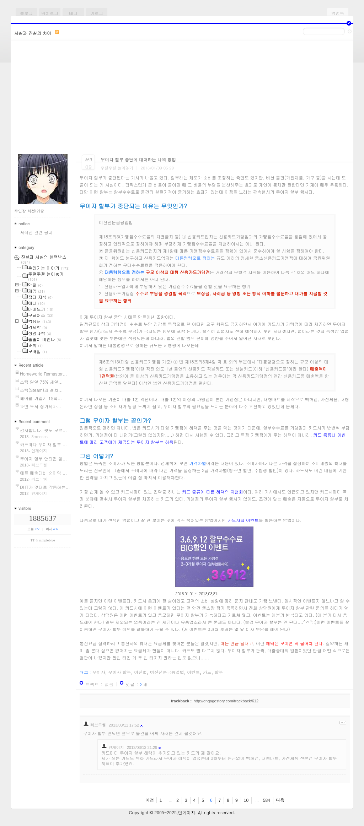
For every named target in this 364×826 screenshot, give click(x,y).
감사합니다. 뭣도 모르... (43, 430)
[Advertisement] (182, 97)
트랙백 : (99, 684)
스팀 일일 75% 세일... (41, 382)
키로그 (96, 13)
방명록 (337, 13)
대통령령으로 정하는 (195, 258)
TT (33, 540)
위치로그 (49, 13)
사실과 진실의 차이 (32, 33)
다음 (280, 800)
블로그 (26, 13)
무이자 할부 (119, 672)
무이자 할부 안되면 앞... (43, 458)
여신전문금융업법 (167, 672)
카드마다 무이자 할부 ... (43, 444)
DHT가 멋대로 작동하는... (45, 487)
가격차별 (197, 463)
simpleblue (47, 540)
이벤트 (193, 672)
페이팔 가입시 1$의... (41, 398)
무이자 (98, 672)
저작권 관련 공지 (36, 232)
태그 (73, 13)
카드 (207, 672)
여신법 (140, 672)
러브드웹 (98, 725)
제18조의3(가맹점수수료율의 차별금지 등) (140, 236)
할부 (218, 672)
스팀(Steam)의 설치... (41, 390)
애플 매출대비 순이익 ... (43, 473)
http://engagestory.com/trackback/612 (225, 701)
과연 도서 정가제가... (40, 406)
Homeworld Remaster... (43, 374)
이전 (149, 800)
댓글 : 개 (136, 684)
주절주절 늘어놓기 (117, 168)
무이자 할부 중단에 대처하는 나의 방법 (138, 159)
